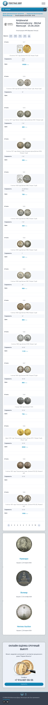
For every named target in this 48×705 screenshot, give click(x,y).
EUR (11, 36)
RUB (15, 36)
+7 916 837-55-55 (24, 680)
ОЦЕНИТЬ (24, 684)
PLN (20, 36)
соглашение (6, 699)
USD (25, 36)
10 (35, 525)
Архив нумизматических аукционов (13, 13)
